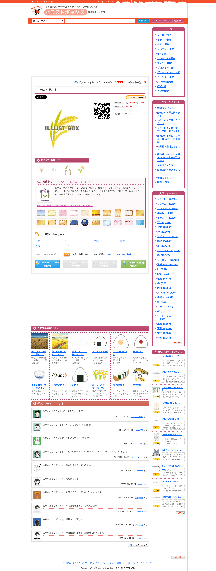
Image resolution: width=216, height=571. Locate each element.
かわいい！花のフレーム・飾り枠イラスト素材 (168, 139)
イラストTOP (164, 35)
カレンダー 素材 (165, 77)
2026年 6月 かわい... (170, 481)
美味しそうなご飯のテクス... (79, 353)
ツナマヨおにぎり (120, 353)
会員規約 (76, 563)
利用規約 (67, 563)
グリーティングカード (168, 72)
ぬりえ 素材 (163, 44)
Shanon (139, 538)
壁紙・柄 (161, 86)
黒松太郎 (139, 498)
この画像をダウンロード (47, 264)
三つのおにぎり (59, 385)
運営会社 (121, 563)
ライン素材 (163, 53)
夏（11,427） (164, 246)
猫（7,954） (163, 302)
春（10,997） (164, 255)
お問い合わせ (132, 563)
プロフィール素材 (166, 67)
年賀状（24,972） (166, 213)
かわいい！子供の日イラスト (168, 122)
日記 (141, 1)
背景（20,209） (165, 227)
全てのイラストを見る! (168, 20)
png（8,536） (164, 274)
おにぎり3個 (118, 385)
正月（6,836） (164, 328)
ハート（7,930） (165, 306)
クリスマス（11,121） (168, 250)
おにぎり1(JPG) (100, 351)
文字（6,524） (164, 333)
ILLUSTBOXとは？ (153, 1)
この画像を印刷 (133, 264)
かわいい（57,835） (167, 199)
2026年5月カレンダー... (172, 356)
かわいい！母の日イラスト (168, 114)
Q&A (135, 1)
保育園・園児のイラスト (168, 148)
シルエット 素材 (165, 49)
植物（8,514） (164, 278)
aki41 (140, 484)
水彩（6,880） (164, 323)
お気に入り (136, 97)
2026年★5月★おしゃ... (172, 403)
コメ (67, 246)
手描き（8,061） (165, 297)
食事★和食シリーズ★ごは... (38, 386)
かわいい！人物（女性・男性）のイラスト (168, 129)
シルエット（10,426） (168, 260)
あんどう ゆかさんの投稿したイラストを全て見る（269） (65, 205)
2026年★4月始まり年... (172, 434)
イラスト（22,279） (167, 217)
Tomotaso (138, 471)
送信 (67, 254)
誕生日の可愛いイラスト (168, 171)
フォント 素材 (164, 63)
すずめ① (137, 385)
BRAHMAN (138, 525)
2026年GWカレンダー (171, 419)
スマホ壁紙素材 (165, 81)
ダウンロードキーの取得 (119, 254)
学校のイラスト (165, 177)
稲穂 (122, 241)
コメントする (87, 182)
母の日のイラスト (166, 165)
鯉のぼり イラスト (166, 108)
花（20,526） (164, 222)
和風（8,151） (164, 288)
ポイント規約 (88, 563)
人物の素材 (163, 91)
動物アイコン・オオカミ (172, 450)
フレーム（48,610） (167, 203)
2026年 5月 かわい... (170, 372)
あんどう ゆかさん (68, 182)
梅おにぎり (138, 351)
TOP (118, 1)
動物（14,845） (165, 241)
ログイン (182, 1)
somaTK (139, 430)
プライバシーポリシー (105, 563)
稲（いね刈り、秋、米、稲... (99, 386)
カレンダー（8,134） (168, 292)
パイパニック (137, 417)
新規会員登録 (170, 1)
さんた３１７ (137, 457)
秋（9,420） (163, 269)
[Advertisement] (13, 53)
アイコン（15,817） (167, 236)
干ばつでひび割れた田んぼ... (38, 353)
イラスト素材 (164, 39)
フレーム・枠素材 (166, 58)
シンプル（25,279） (167, 208)
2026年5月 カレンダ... (171, 497)
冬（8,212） (163, 283)
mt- (141, 444)
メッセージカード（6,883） (166, 317)
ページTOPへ (178, 557)
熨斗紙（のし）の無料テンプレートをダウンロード (168, 157)
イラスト (126, 1)
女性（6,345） (164, 337)
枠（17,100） (164, 231)
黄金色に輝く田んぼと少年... (59, 353)
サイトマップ (146, 563)
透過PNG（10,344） (167, 264)
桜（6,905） (163, 311)
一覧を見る (177, 342)
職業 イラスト (164, 182)
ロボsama (138, 511)
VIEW (156, 365)
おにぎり (76, 385)
